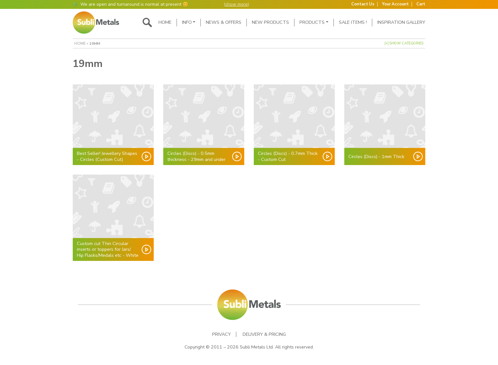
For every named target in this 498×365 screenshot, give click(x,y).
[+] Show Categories (404, 43)
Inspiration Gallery (401, 22)
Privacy (221, 334)
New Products (270, 22)
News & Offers (223, 22)
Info (187, 22)
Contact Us (362, 4)
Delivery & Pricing (264, 334)
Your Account (395, 4)
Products (312, 22)
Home (165, 22)
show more (236, 4)
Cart (420, 4)
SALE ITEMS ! (353, 22)
